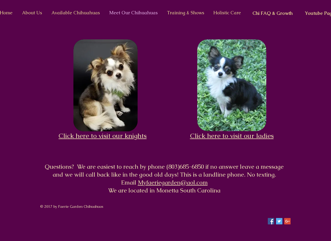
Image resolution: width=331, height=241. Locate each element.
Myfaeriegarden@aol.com (173, 182)
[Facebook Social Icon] (271, 221)
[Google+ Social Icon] (287, 221)
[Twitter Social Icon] (279, 221)
